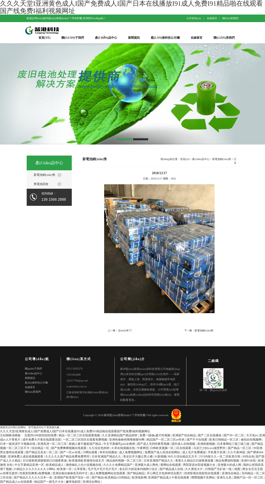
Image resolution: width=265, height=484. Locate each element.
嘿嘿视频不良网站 (203, 477)
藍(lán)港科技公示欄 (165, 37)
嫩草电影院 (73, 481)
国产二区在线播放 (210, 435)
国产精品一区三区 (240, 448)
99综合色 (248, 456)
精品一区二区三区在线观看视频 (80, 435)
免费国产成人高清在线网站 (163, 452)
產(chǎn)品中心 (106, 37)
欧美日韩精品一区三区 (224, 439)
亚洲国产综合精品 (184, 435)
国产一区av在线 (70, 452)
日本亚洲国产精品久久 (107, 456)
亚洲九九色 (224, 477)
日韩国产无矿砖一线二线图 (223, 469)
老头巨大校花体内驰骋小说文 (138, 469)
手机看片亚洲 (217, 452)
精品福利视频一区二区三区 (124, 460)
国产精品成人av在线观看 (16, 481)
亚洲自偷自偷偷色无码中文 (70, 473)
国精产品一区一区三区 (249, 477)
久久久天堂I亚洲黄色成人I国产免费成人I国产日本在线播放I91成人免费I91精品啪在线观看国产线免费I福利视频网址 (75, 431)
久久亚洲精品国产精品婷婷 (120, 435)
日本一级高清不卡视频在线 (18, 443)
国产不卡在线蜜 (197, 439)
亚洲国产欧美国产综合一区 (72, 477)
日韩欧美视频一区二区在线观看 (171, 448)
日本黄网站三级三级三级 (233, 443)
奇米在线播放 (108, 452)
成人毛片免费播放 (194, 452)
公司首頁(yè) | (196, 18)
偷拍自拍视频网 (251, 439)
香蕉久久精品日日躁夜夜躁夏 (194, 460)
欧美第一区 (65, 469)
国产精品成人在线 (172, 469)
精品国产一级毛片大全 (49, 481)
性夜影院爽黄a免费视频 (35, 473)
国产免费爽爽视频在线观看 (69, 448)
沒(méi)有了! (125, 330)
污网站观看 (90, 452)
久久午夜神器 (236, 452)
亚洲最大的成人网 (230, 464)
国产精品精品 (136, 473)
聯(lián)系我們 (230, 18)
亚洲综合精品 (231, 473)
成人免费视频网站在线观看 (108, 473)
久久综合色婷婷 (99, 448)
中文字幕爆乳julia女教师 (119, 443)
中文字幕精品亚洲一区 (30, 464)
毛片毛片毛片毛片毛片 (103, 469)
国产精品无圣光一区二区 (42, 452)
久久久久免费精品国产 (118, 464)
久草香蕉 (80, 469)
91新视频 (160, 456)
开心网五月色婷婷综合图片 (165, 473)
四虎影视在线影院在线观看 (202, 473)
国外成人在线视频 (184, 443)
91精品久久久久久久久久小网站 (35, 469)
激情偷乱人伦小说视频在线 (84, 464)
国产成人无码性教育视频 (153, 443)
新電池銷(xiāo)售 (44, 174)
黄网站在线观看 (171, 464)
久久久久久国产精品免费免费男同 (67, 456)
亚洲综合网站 (92, 481)
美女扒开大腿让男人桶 (138, 456)
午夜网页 (143, 448)
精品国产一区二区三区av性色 (165, 439)
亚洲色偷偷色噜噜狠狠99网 (127, 439)
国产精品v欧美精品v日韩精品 (111, 477)
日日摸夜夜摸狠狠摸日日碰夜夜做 (45, 460)
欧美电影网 (139, 477)
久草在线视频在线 (123, 448)
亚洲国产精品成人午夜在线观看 (169, 477)
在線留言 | (214, 18)
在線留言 (196, 37)
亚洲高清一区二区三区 (52, 443)
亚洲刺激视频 (206, 443)
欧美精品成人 (55, 464)
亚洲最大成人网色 (147, 464)
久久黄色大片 (194, 469)
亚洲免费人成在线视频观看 (26, 456)
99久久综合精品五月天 (183, 456)
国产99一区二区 (234, 435)
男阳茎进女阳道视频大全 (199, 464)
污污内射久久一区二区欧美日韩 (220, 456)
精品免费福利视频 (227, 460)
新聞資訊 (134, 37)
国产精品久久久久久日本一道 (33, 477)
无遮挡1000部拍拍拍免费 (40, 435)
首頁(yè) (44, 37)
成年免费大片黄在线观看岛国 (41, 439)
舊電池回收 (41, 184)
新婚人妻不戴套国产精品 (85, 443)
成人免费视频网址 (131, 452)
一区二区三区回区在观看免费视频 (85, 439)
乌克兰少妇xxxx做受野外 (209, 448)
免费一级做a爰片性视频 (155, 435)
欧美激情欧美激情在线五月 (87, 460)
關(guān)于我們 (72, 37)
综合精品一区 (40, 448)
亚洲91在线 (249, 460)
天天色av (252, 435)
